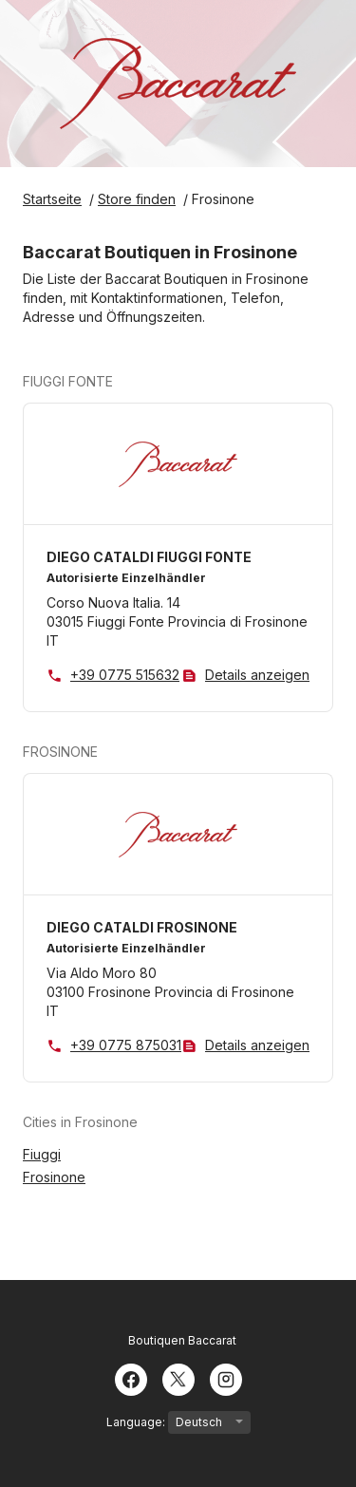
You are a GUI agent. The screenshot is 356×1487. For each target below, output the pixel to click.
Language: (178, 1422)
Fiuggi (42, 1154)
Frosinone (54, 1177)
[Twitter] (178, 1377)
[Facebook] (131, 1377)
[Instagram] (226, 1377)
